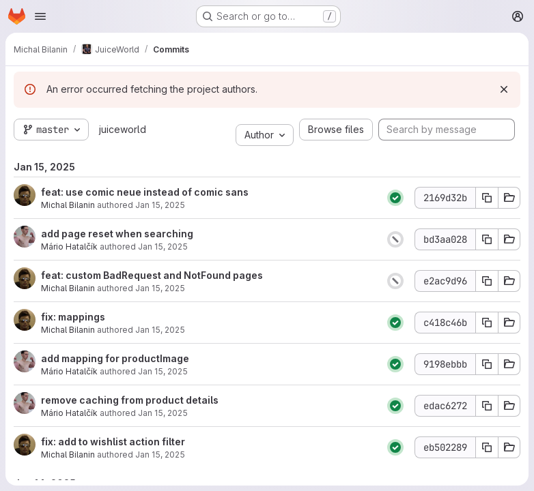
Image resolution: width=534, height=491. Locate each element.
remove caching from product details (130, 400)
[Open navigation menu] (40, 16)
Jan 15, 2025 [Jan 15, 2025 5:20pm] (163, 413)
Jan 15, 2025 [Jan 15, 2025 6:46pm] (160, 288)
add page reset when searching (117, 233)
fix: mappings (73, 317)
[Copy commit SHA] (487, 198)
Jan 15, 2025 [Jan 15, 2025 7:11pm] (160, 205)
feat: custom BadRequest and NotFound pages (152, 275)
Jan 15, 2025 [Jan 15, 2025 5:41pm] (163, 371)
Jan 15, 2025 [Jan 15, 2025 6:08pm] (160, 330)
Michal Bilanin (68, 205)
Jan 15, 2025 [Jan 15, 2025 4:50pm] (160, 454)
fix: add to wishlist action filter (113, 441)
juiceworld (122, 129)
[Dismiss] (504, 89)
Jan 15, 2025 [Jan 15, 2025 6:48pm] (163, 246)
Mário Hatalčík (69, 246)
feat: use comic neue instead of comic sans (145, 192)
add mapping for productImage (115, 358)
